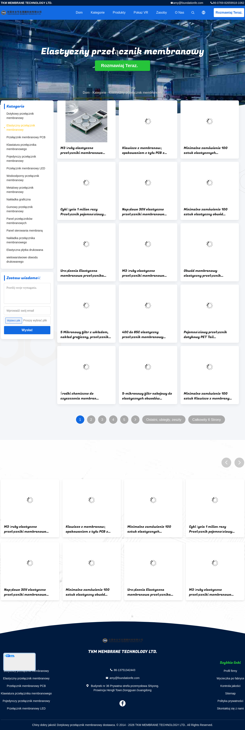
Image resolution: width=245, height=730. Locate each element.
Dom (79, 12)
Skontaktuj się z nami (230, 708)
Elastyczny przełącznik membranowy (20, 127)
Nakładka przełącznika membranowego (20, 240)
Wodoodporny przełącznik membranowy (22, 178)
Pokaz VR (141, 12)
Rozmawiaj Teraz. (229, 12)
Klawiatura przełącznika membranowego (21, 147)
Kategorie (98, 12)
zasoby (161, 12)
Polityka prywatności (230, 701)
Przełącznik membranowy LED (25, 168)
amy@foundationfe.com (188, 2)
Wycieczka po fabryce (230, 678)
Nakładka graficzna (18, 199)
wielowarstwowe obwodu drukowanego (22, 259)
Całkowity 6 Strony (206, 420)
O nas (179, 12)
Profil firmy (230, 670)
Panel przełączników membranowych (19, 221)
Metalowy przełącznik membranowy (19, 190)
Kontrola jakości (230, 686)
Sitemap (230, 693)
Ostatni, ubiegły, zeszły (163, 420)
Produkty (119, 12)
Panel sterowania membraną (24, 230)
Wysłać (27, 330)
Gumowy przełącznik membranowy (19, 209)
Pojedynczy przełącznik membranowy (21, 158)
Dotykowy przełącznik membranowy (20, 116)
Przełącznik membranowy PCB (25, 137)
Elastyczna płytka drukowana (24, 249)
